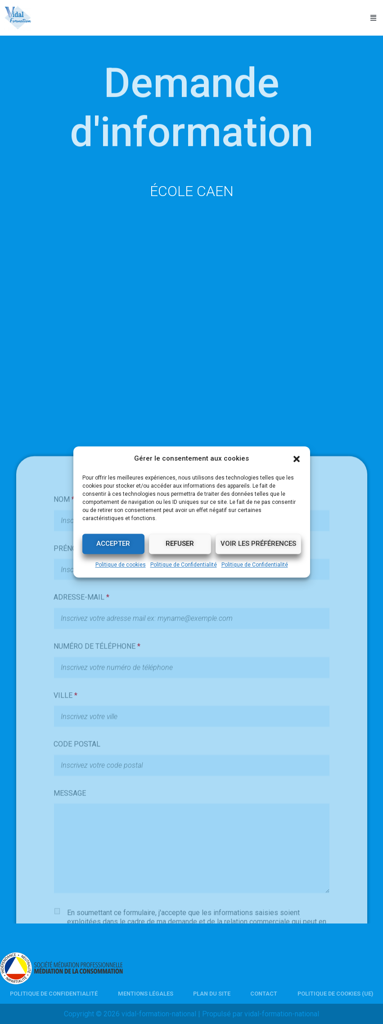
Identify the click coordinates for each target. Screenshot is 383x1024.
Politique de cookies (120, 565)
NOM (64, 645)
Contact (263, 993)
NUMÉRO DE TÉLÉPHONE (97, 792)
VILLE (65, 841)
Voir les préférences (258, 544)
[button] (296, 458)
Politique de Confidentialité (183, 565)
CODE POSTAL (77, 890)
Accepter (113, 544)
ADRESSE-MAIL (81, 743)
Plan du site (211, 993)
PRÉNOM (71, 694)
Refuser (180, 544)
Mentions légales (145, 993)
